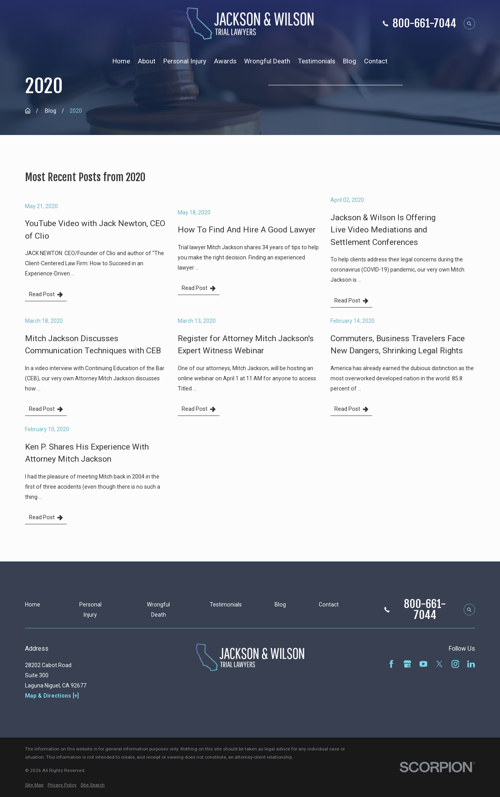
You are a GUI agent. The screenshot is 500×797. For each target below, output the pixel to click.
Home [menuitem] (121, 61)
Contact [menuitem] (376, 61)
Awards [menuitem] (225, 61)
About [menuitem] (146, 61)
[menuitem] (34, 785)
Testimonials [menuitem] (316, 61)
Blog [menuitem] (349, 61)
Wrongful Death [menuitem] (267, 61)
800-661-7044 (424, 23)
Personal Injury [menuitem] (184, 61)
